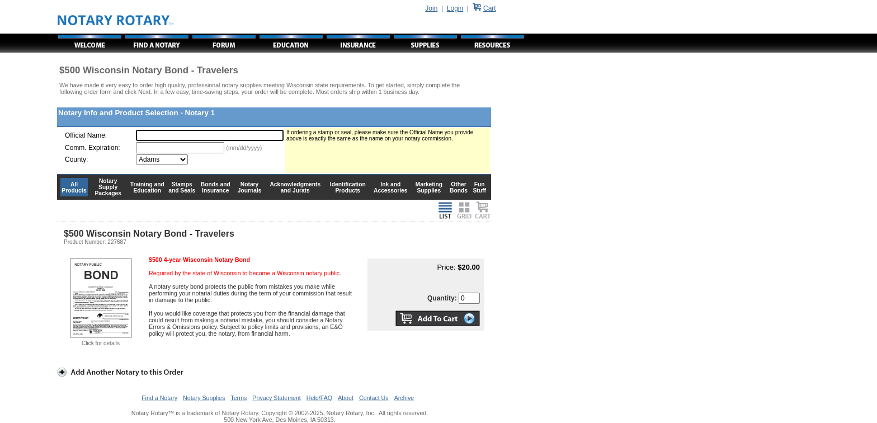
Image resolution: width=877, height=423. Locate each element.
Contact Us (374, 397)
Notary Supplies (204, 397)
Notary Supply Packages (108, 187)
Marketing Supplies (429, 187)
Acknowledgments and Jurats (295, 187)
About (345, 397)
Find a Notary (159, 397)
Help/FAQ (319, 397)
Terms (238, 397)
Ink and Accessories (391, 187)
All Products (74, 187)
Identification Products (348, 187)
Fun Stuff (479, 187)
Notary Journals (250, 187)
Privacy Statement (276, 397)
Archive (404, 397)
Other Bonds (459, 187)
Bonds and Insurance (215, 187)
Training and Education (147, 187)
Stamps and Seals (181, 187)
